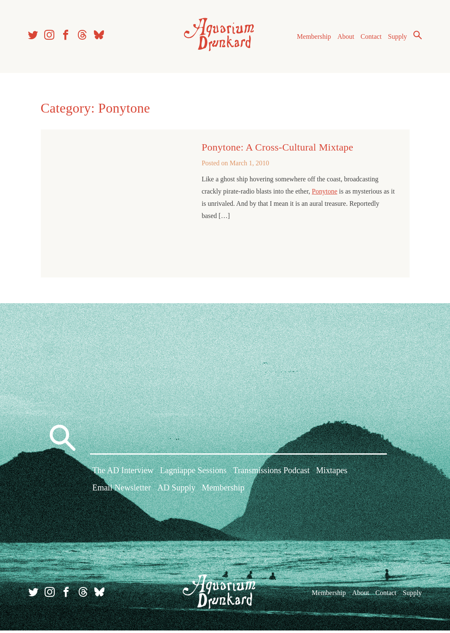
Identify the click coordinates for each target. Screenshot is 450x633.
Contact (370, 37)
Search (416, 36)
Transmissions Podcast (271, 474)
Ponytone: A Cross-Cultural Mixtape (277, 148)
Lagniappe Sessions (193, 474)
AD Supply (176, 491)
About (344, 37)
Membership (313, 37)
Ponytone (324, 193)
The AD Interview (123, 474)
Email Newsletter (121, 491)
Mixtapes (331, 474)
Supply (396, 37)
